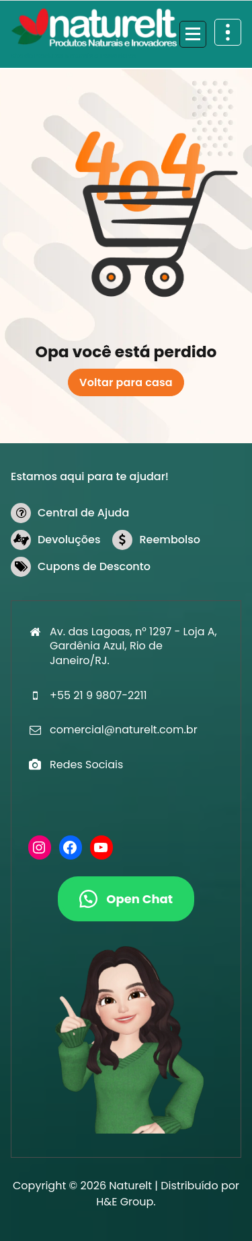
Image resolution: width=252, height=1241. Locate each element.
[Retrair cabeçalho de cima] (227, 32)
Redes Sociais (86, 764)
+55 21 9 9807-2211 (98, 695)
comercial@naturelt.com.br (124, 729)
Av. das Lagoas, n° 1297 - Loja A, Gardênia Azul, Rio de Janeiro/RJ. (133, 646)
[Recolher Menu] (192, 34)
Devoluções (69, 539)
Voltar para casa (126, 382)
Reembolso (169, 539)
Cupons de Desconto (94, 566)
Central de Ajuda (83, 512)
